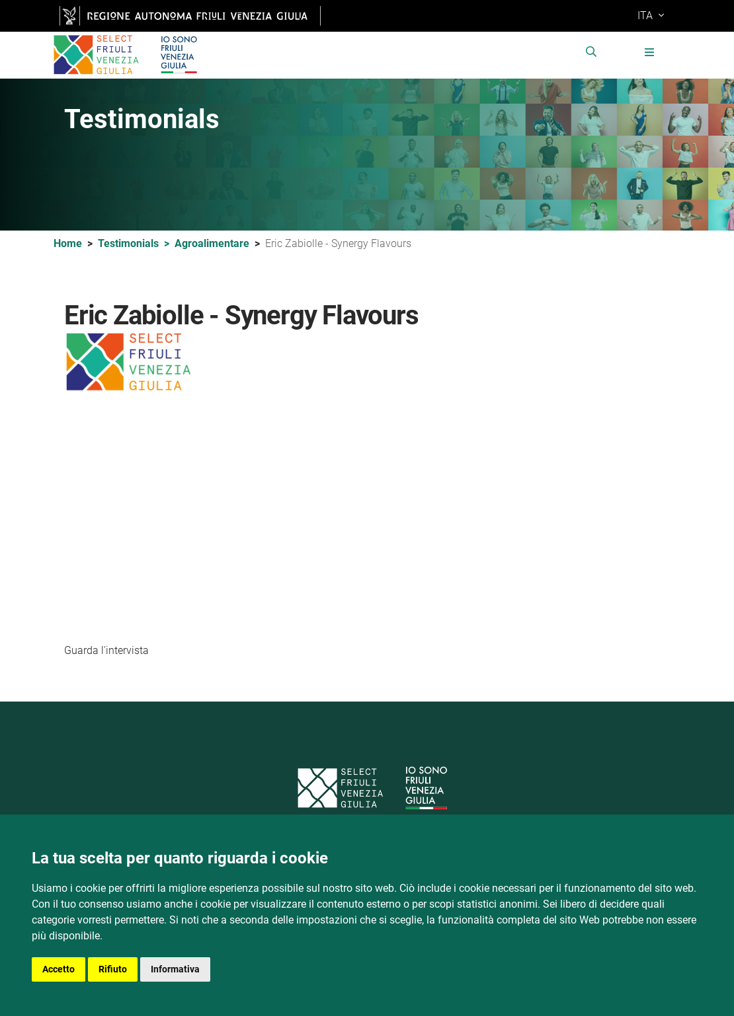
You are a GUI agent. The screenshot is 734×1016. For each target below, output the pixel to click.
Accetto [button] (58, 969)
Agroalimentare (212, 244)
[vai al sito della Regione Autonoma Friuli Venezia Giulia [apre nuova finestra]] (190, 16)
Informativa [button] (175, 969)
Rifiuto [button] (113, 969)
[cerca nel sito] (598, 56)
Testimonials (136, 244)
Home (68, 244)
